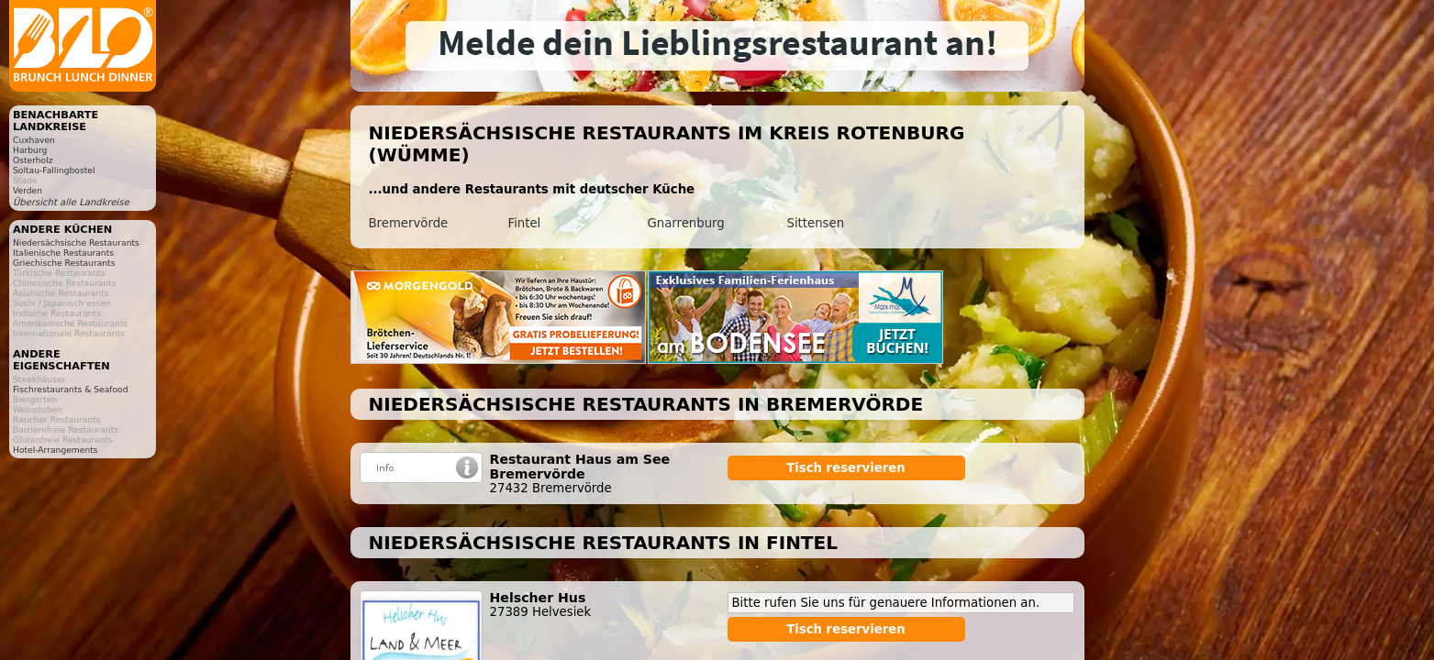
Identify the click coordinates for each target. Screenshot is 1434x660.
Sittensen (816, 223)
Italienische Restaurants (63, 253)
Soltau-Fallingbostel (54, 170)
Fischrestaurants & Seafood (70, 389)
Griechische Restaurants (64, 263)
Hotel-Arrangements (55, 450)
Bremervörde (409, 223)
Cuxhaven (34, 140)
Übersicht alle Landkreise (71, 202)
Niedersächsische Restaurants (76, 242)
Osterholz (33, 160)
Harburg (30, 150)
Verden (27, 190)
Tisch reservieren (846, 468)
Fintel (524, 223)
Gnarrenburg (686, 223)
